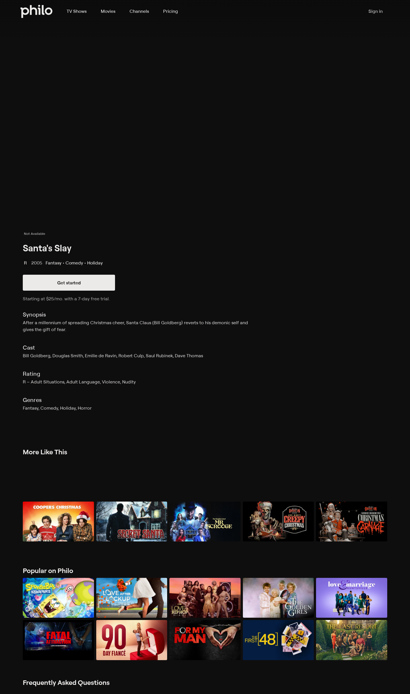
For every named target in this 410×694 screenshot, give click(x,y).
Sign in (375, 11)
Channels (139, 11)
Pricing (170, 11)
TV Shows (77, 11)
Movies (108, 11)
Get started (69, 283)
